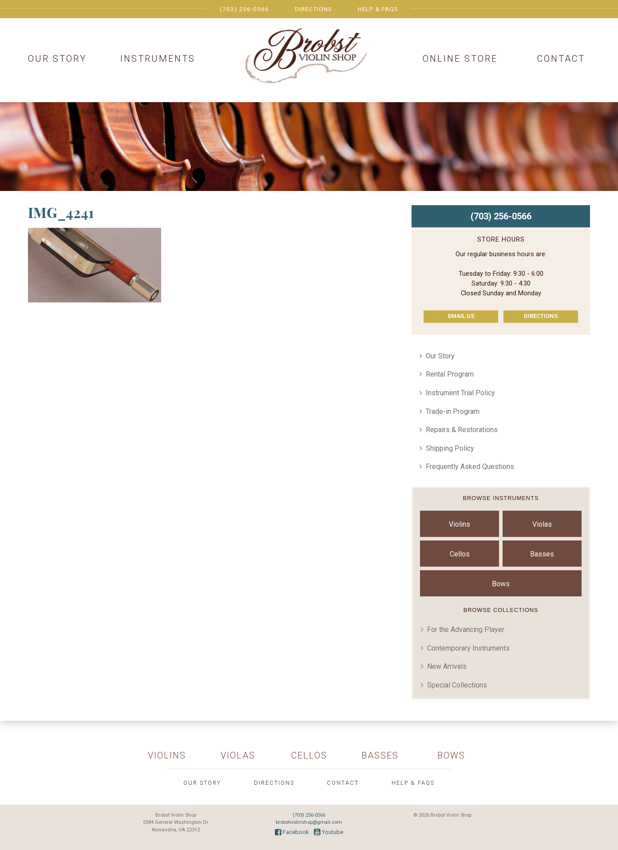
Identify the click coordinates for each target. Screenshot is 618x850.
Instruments (157, 58)
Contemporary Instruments (468, 648)
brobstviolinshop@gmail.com (309, 822)
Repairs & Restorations (462, 429)
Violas (542, 524)
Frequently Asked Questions (470, 466)
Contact (561, 58)
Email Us (461, 316)
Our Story (57, 58)
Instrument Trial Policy (460, 393)
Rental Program (450, 374)
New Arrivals (447, 666)
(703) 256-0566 (244, 8)
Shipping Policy (450, 448)
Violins (459, 524)
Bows (501, 584)
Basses (542, 554)
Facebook (292, 832)
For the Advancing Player (465, 629)
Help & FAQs (378, 8)
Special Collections (457, 685)
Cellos (460, 554)
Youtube (328, 832)
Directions (313, 8)
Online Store (460, 58)
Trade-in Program (452, 411)
